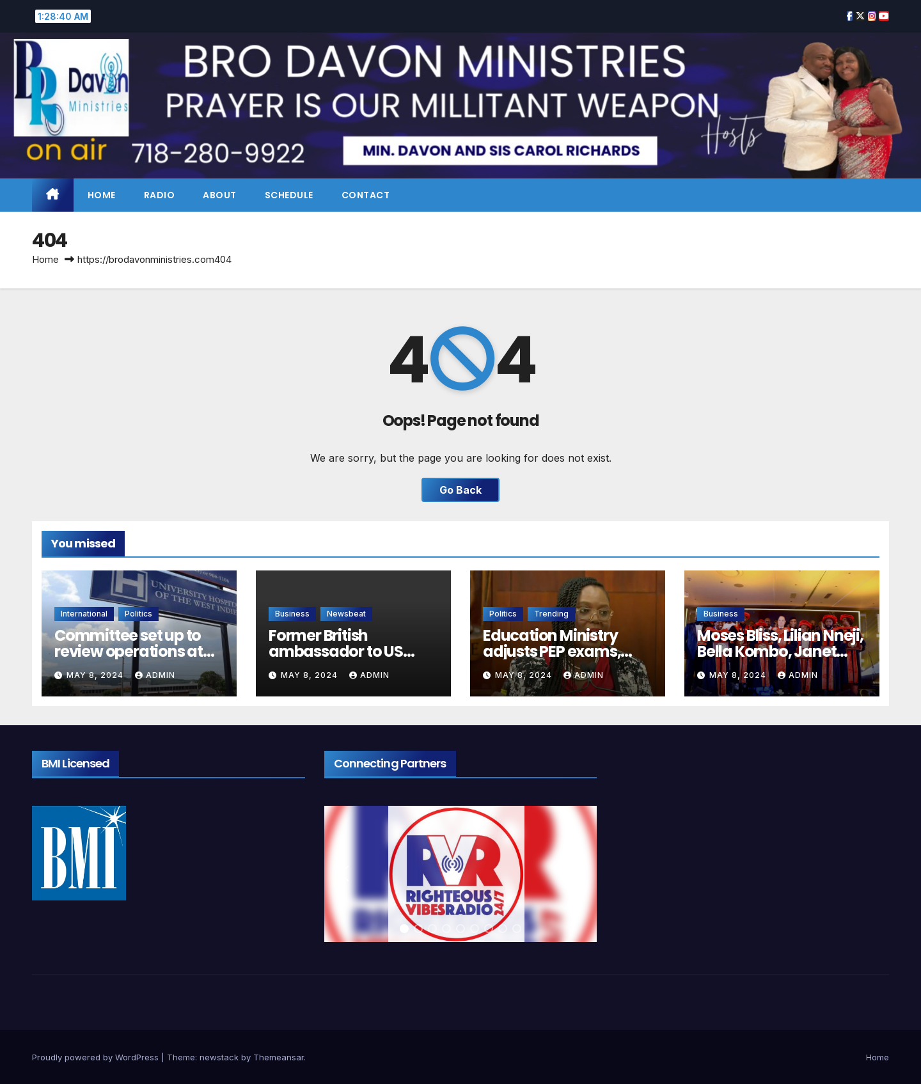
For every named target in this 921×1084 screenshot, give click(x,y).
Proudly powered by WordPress (96, 1057)
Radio (159, 195)
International (84, 613)
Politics (138, 613)
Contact (366, 195)
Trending (551, 613)
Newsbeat (346, 613)
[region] (460, 874)
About (220, 195)
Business (292, 613)
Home (102, 195)
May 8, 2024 (96, 675)
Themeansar (278, 1057)
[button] (344, 873)
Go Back (460, 489)
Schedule (289, 195)
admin (155, 675)
